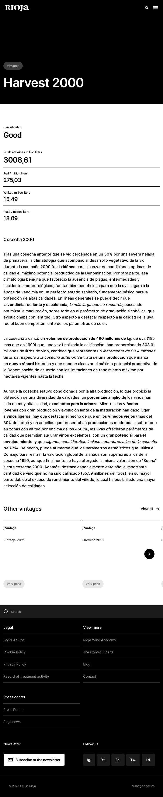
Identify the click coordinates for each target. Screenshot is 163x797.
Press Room (12, 709)
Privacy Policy (14, 664)
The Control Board (98, 652)
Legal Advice (13, 640)
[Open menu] (155, 7)
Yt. (103, 760)
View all (150, 508)
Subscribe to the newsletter (34, 759)
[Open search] (146, 7)
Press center (14, 697)
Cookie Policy (14, 652)
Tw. (133, 760)
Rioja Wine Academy (99, 640)
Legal (8, 627)
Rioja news (12, 722)
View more (92, 627)
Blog (86, 664)
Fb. (118, 760)
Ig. (89, 760)
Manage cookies (143, 786)
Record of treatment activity (26, 676)
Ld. (148, 760)
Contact (89, 676)
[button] (149, 554)
